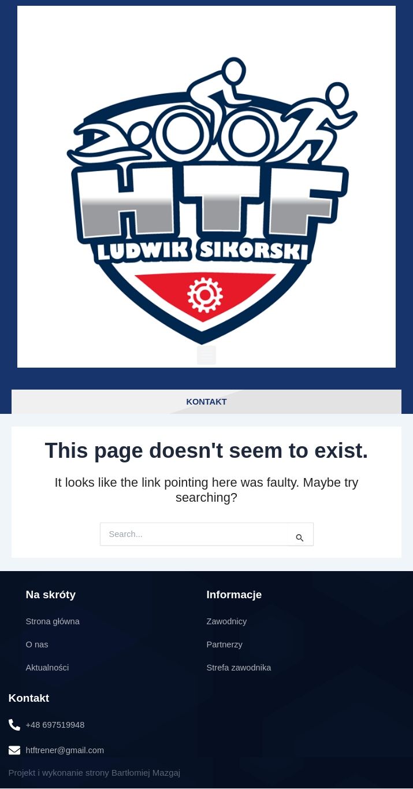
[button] (206, 355)
